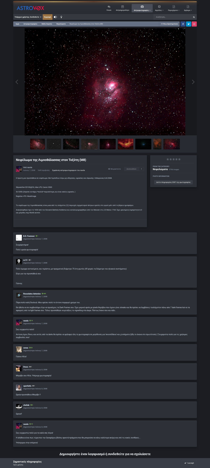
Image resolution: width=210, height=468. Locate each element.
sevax (25, 348)
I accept (189, 463)
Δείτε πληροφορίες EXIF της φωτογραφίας (173, 182)
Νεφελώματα (160, 169)
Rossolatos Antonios (32, 294)
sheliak (26, 405)
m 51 (25, 260)
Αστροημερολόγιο (122, 10)
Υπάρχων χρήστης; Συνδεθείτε (28, 17)
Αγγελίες (158, 10)
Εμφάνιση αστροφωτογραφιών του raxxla (68, 170)
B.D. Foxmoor (29, 236)
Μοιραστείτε (114, 169)
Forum (109, 10)
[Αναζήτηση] (167, 17)
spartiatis (27, 386)
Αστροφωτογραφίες (141, 10)
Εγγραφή (47, 17)
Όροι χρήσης (18, 465)
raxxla (29, 167)
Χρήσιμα (187, 10)
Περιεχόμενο (173, 10)
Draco (25, 367)
